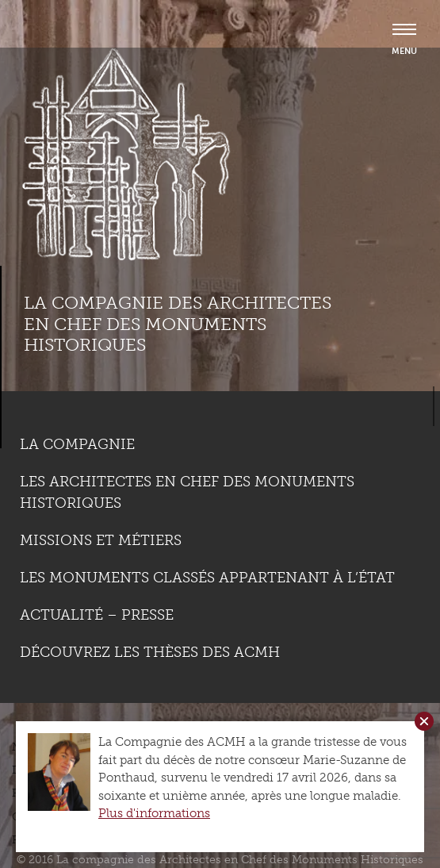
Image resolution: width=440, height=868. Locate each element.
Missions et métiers (101, 540)
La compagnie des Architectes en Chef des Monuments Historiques (177, 323)
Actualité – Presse (97, 615)
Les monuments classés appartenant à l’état (207, 577)
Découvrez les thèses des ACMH (150, 652)
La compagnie (77, 444)
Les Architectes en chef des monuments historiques (187, 492)
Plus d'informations (154, 813)
